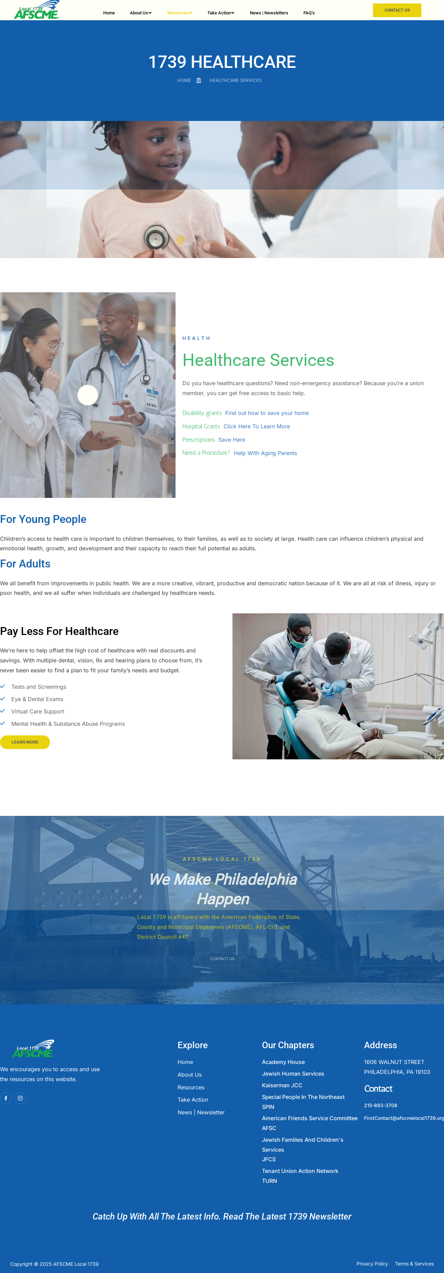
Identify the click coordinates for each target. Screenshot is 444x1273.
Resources (179, 11)
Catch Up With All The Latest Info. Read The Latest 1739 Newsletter (222, 1216)
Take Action (219, 11)
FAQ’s (308, 11)
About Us (140, 11)
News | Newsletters (268, 11)
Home (110, 11)
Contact (378, 1089)
